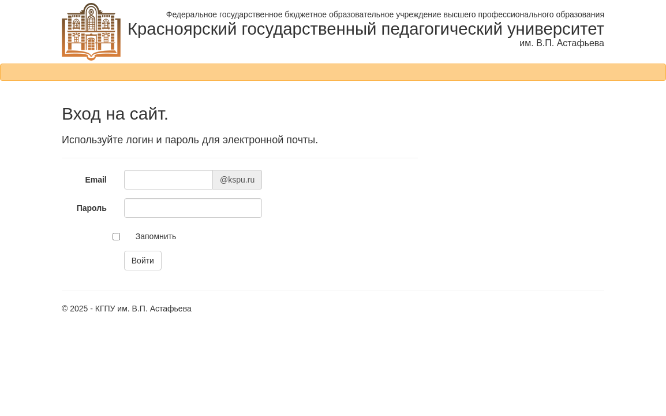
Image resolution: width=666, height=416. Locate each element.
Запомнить (156, 236)
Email (95, 179)
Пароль (92, 208)
